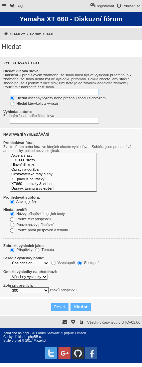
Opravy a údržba (53, 169)
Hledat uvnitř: (15, 210)
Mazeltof (40, 340)
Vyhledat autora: (17, 112)
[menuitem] (16, 6)
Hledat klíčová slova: (21, 71)
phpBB (28, 333)
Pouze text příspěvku (30, 219)
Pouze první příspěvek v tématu (39, 230)
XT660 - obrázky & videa (53, 184)
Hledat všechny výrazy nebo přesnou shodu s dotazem (58, 98)
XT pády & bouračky (53, 179)
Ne (30, 201)
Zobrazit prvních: (18, 285)
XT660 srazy (53, 160)
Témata (44, 250)
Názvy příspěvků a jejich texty (37, 214)
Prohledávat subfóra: (21, 197)
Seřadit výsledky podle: (23, 258)
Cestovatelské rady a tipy (53, 174)
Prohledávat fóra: (18, 143)
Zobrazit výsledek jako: (23, 246)
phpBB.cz (35, 337)
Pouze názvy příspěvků (32, 225)
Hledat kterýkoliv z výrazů (34, 103)
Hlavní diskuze (53, 165)
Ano (16, 201)
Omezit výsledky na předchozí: (30, 272)
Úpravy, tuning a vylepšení (53, 188)
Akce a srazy (53, 155)
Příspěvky (21, 250)
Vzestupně (63, 263)
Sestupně (89, 263)
